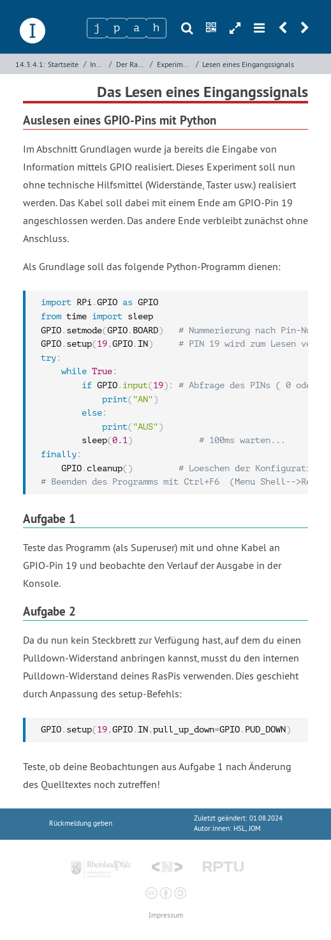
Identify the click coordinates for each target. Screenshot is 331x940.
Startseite (63, 64)
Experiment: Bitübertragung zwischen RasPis (175, 64)
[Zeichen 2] (117, 28)
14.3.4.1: (30, 64)
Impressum (166, 915)
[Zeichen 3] (136, 28)
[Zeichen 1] (97, 28)
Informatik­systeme (98, 64)
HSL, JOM (247, 828)
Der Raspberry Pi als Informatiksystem (131, 64)
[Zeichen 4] (156, 28)
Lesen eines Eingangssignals (248, 64)
